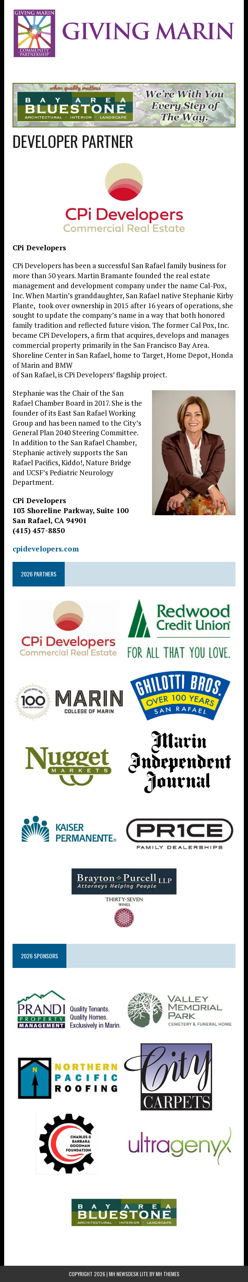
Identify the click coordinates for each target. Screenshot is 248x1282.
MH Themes (168, 1273)
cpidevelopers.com (46, 549)
